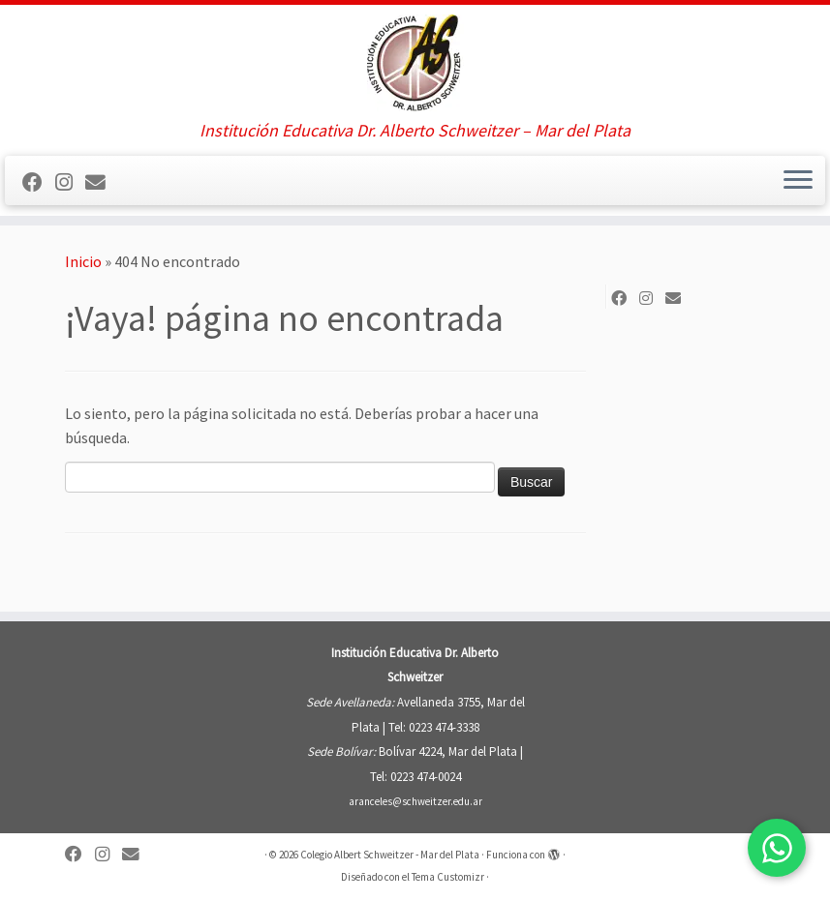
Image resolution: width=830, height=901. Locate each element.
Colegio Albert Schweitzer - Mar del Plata (389, 854)
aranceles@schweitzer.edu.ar (415, 801)
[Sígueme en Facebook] (38, 182)
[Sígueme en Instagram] (70, 182)
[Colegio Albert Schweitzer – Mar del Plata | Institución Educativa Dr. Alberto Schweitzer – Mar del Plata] (415, 63)
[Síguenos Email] (101, 182)
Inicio (83, 261)
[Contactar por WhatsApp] (777, 848)
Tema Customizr (448, 877)
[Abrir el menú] (798, 180)
